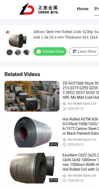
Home (82, 9)
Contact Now (50, 51)
